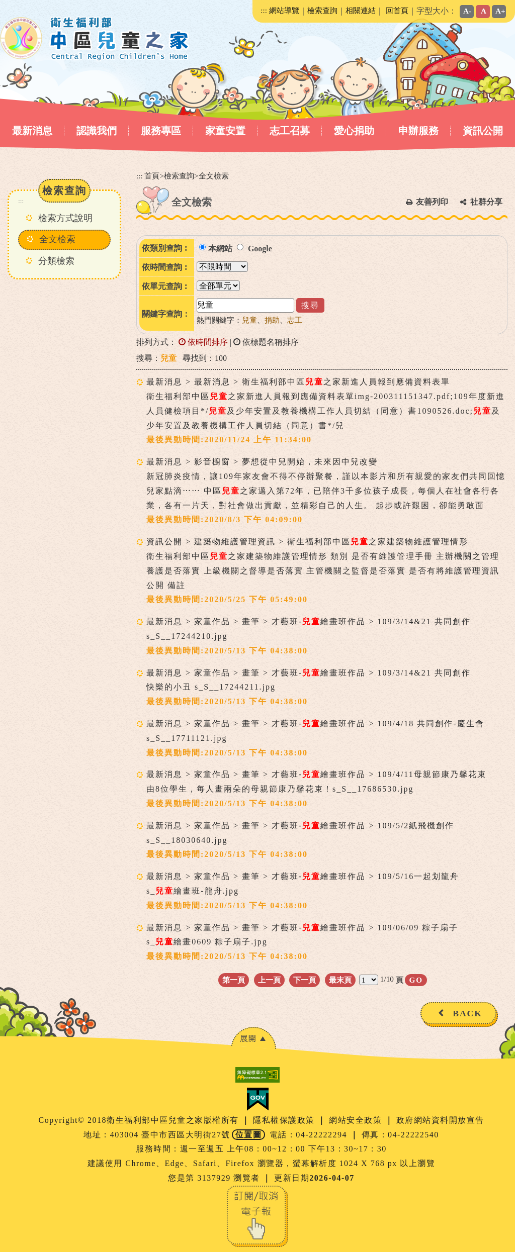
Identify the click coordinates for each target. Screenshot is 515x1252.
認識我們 (96, 130)
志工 (294, 320)
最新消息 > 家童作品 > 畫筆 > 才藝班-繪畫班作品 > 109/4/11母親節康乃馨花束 (316, 774)
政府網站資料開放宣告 (440, 1120)
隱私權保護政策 (285, 1120)
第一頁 (233, 980)
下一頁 (304, 980)
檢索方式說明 (65, 218)
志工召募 (290, 130)
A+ (500, 11)
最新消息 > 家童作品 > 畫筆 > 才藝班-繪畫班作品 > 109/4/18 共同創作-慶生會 (315, 723)
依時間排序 (203, 342)
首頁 (151, 175)
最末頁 (340, 980)
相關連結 (361, 10)
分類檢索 (56, 261)
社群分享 (486, 202)
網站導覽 (284, 10)
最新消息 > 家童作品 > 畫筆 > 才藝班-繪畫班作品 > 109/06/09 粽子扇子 (302, 927)
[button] (253, 1038)
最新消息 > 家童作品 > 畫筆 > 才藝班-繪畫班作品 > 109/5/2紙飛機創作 (300, 825)
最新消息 (32, 130)
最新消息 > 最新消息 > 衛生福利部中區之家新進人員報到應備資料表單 (298, 381)
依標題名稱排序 (266, 342)
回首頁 (397, 10)
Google (260, 248)
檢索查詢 (322, 10)
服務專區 (161, 130)
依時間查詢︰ (166, 267)
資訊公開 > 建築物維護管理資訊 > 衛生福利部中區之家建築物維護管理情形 (307, 541)
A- (467, 11)
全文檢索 (57, 239)
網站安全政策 (357, 1120)
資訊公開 (483, 130)
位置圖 (248, 1134)
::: (264, 10)
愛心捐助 (354, 130)
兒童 (249, 320)
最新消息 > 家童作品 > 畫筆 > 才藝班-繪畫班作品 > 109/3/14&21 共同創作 (308, 621)
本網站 (220, 248)
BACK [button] (467, 1013)
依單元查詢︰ (166, 286)
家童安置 (225, 130)
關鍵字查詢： (166, 314)
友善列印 (432, 202)
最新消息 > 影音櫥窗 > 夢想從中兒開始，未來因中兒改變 (262, 461)
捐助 (272, 320)
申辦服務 (418, 130)
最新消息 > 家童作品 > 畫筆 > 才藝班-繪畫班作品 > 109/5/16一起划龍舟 (302, 876)
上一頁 (269, 980)
